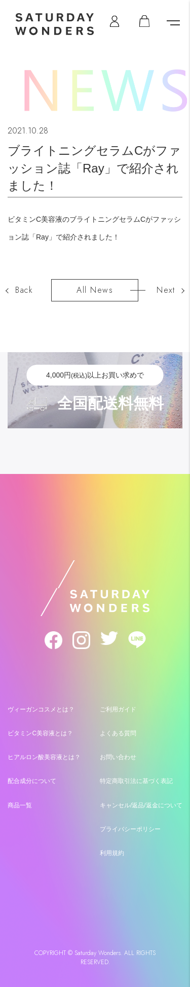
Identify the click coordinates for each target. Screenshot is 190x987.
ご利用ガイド (118, 709)
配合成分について (32, 781)
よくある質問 (118, 733)
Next (166, 290)
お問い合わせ (118, 757)
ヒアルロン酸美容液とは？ (44, 757)
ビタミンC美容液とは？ (40, 733)
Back (24, 290)
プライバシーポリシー (130, 829)
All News (95, 290)
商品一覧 (20, 805)
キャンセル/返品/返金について (141, 805)
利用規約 (112, 853)
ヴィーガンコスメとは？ (41, 709)
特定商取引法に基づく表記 (136, 781)
